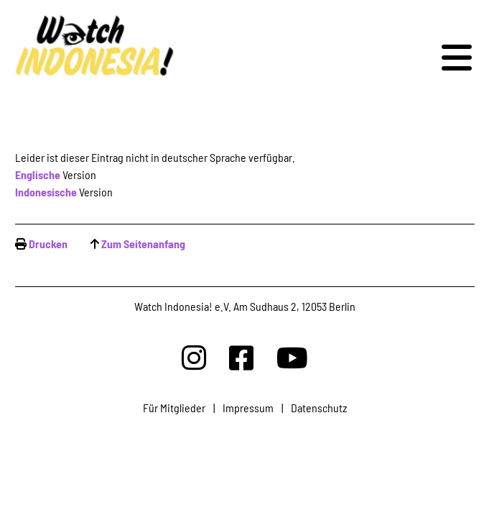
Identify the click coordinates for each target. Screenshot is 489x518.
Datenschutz (319, 407)
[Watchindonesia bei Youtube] (292, 357)
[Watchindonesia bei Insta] (194, 357)
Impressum (248, 407)
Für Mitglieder (174, 407)
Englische (37, 174)
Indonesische (46, 192)
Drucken (48, 243)
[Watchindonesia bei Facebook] (241, 357)
